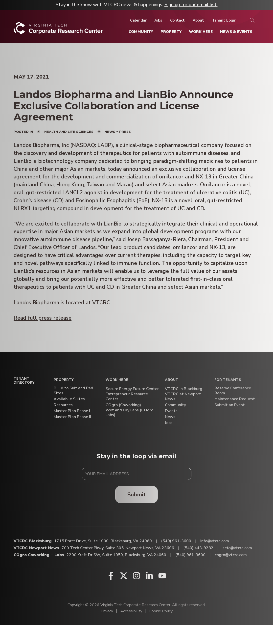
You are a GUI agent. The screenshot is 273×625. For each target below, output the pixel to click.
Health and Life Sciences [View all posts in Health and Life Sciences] (68, 132)
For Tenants (227, 380)
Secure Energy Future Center (132, 389)
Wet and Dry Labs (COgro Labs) (129, 412)
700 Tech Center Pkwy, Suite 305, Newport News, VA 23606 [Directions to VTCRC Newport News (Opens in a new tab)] (118, 548)
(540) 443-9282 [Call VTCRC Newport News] (198, 548)
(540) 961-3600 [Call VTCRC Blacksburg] (176, 541)
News (170, 417)
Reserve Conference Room (232, 390)
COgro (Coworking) (123, 405)
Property (63, 380)
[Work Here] (200, 32)
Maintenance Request (234, 399)
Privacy (107, 611)
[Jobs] (158, 20)
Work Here (117, 380)
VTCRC (101, 302)
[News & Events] (236, 32)
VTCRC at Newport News (183, 396)
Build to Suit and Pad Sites (73, 390)
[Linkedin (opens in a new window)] (149, 575)
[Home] (58, 30)
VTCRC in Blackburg (183, 389)
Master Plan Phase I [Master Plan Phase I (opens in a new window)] (72, 411)
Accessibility (131, 611)
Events (171, 411)
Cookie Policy (161, 611)
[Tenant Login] (224, 20)
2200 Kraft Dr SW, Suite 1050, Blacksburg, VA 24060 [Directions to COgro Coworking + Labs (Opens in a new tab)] (116, 555)
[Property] (171, 32)
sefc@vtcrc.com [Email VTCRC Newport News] (237, 548)
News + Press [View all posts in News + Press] (118, 132)
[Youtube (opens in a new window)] (162, 575)
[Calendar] (138, 20)
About (171, 380)
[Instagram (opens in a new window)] (136, 575)
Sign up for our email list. (191, 4)
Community (175, 405)
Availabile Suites (69, 399)
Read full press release (42, 318)
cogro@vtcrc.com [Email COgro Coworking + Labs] (231, 555)
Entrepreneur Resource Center (127, 396)
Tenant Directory (24, 381)
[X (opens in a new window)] (123, 575)
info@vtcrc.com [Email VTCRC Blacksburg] (214, 541)
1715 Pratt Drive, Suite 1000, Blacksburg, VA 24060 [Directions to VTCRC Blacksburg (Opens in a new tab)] (103, 541)
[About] (198, 20)
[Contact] (177, 20)
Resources (63, 405)
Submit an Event (229, 405)
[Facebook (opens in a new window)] (110, 575)
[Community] (141, 32)
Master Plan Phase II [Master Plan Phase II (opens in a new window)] (72, 417)
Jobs (169, 423)
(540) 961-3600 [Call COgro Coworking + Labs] (190, 555)
